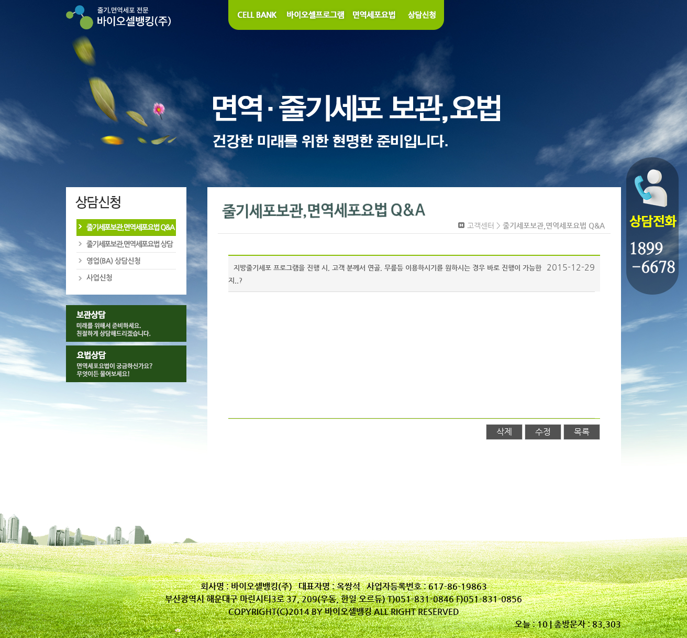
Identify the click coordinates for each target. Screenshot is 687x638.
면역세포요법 (374, 15)
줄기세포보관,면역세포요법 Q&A (125, 227)
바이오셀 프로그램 (316, 15)
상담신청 (422, 15)
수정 (543, 432)
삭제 (504, 432)
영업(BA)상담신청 (125, 261)
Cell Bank (255, 15)
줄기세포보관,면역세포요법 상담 (125, 244)
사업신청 (125, 277)
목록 (582, 432)
